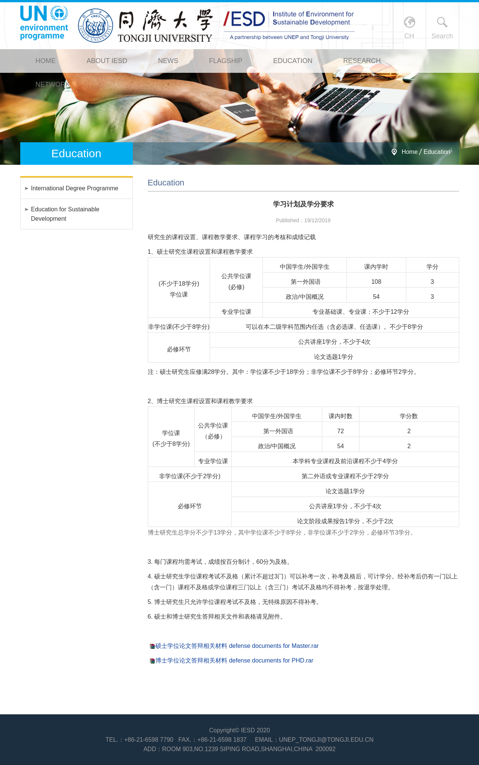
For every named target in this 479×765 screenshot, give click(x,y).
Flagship (225, 61)
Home (46, 61)
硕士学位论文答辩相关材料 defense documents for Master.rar (237, 646)
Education (292, 61)
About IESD (107, 61)
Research (362, 61)
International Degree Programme (75, 188)
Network (53, 84)
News (168, 61)
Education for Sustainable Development (65, 214)
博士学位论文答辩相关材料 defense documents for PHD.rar (234, 660)
